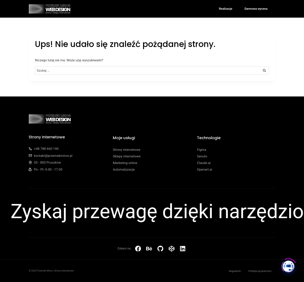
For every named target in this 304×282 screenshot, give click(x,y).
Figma (201, 150)
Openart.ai (204, 169)
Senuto (202, 156)
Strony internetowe (126, 150)
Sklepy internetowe (127, 156)
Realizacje (225, 8)
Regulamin (235, 271)
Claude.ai (204, 163)
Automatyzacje (124, 169)
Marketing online (125, 163)
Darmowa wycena (255, 8)
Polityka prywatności (259, 271)
